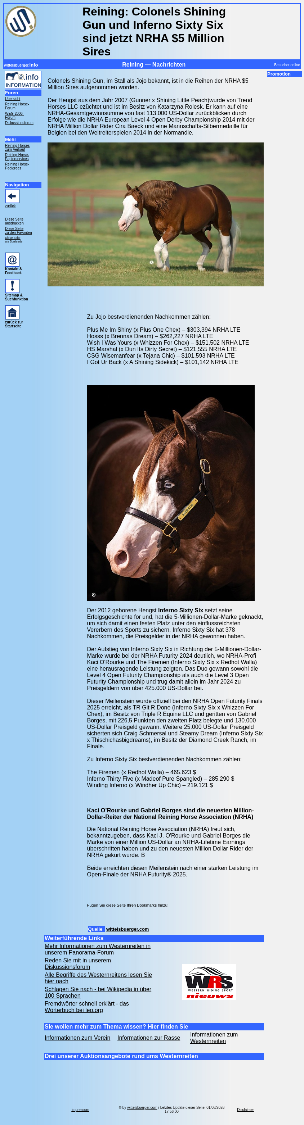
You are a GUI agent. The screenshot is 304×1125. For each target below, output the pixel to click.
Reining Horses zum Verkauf (17, 147)
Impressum (80, 1110)
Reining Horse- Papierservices (17, 157)
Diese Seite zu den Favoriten (18, 231)
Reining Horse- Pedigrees (17, 166)
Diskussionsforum (19, 123)
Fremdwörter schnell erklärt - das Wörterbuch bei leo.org (87, 1007)
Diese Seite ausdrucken (14, 221)
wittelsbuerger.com (127, 929)
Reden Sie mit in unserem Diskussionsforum (78, 963)
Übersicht (12, 99)
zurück (10, 206)
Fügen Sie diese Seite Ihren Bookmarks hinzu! (128, 905)
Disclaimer (245, 1110)
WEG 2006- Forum (14, 115)
